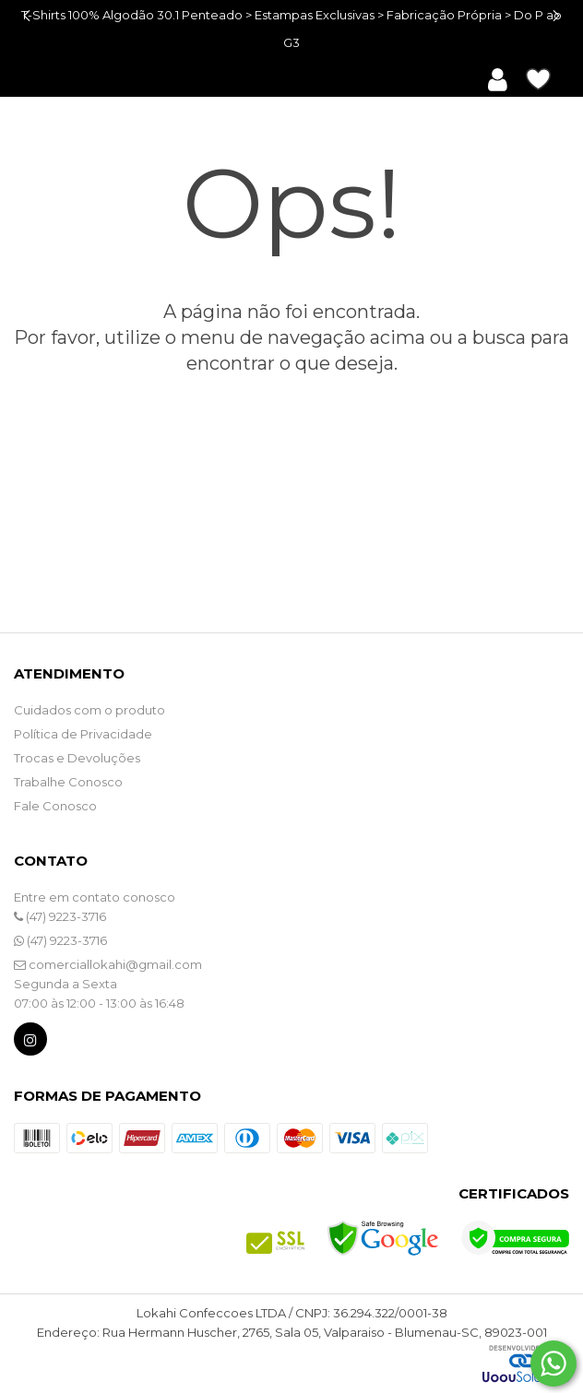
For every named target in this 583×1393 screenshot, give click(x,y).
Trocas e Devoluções (77, 757)
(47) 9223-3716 (60, 916)
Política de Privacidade (83, 733)
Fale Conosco (55, 805)
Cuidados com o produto (89, 709)
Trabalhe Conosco (68, 781)
